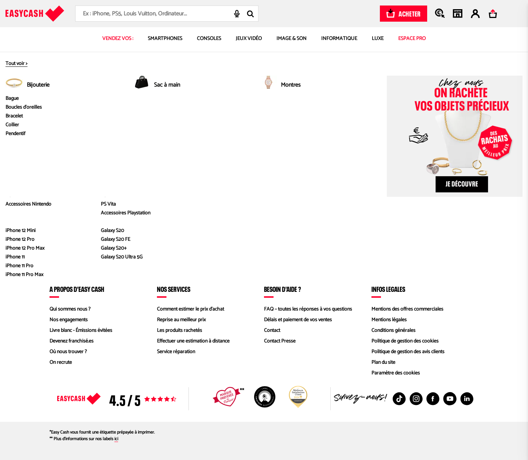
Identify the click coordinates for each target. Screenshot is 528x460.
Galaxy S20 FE (326, 112)
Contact (272, 330)
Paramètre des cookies (395, 373)
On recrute (61, 362)
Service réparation (176, 352)
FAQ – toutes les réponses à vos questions (308, 309)
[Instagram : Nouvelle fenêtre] (416, 398)
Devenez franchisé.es (72, 341)
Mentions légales (389, 320)
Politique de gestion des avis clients (407, 352)
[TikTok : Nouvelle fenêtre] (399, 398)
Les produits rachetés (179, 330)
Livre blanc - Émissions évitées (81, 330)
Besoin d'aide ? (282, 289)
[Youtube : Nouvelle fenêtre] (449, 398)
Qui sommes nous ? (70, 309)
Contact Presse (280, 341)
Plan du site (383, 362)
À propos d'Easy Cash (77, 289)
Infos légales (388, 289)
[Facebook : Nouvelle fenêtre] (433, 398)
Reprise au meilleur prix (181, 320)
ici (116, 438)
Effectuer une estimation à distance (193, 341)
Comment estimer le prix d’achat (190, 309)
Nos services (173, 289)
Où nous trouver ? (68, 352)
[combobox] (166, 14)
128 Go (385, 112)
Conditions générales (393, 330)
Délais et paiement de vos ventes (298, 320)
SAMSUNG (293, 112)
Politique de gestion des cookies (405, 341)
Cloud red (361, 112)
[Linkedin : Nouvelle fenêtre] (466, 398)
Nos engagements (69, 320)
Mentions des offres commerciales (407, 309)
